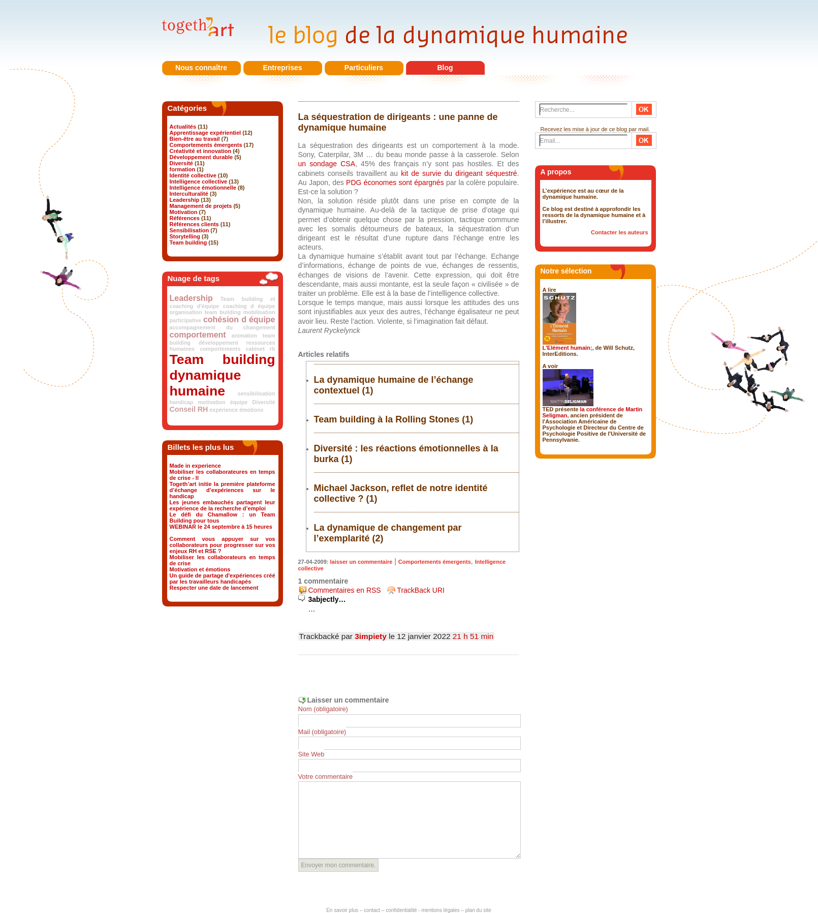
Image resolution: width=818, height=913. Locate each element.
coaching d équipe (249, 306)
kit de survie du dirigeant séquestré (459, 173)
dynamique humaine (205, 383)
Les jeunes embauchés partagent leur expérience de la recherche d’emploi (222, 505)
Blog (445, 68)
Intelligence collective (199, 181)
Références (185, 218)
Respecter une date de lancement (214, 588)
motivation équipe (222, 402)
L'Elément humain (566, 348)
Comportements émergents (206, 145)
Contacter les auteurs (619, 232)
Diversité (181, 163)
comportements (220, 349)
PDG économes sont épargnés (395, 182)
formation (183, 169)
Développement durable (201, 157)
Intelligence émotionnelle (203, 188)
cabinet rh (260, 349)
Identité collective (193, 175)
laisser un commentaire (361, 562)
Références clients (194, 224)
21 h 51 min (473, 636)
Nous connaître (201, 68)
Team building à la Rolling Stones (387, 419)
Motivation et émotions (200, 569)
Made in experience (196, 466)
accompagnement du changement (222, 327)
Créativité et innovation (201, 151)
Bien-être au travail (195, 139)
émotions (251, 410)
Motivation (184, 212)
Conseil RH (189, 409)
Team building (188, 242)
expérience (223, 410)
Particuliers (363, 68)
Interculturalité (189, 194)
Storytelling (185, 236)
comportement (198, 334)
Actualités (183, 127)
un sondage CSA (327, 164)
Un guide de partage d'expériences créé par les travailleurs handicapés (222, 578)
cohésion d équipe (239, 319)
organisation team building (205, 312)
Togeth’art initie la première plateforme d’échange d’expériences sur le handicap (222, 490)
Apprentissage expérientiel (205, 133)
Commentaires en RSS (344, 590)
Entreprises (282, 68)
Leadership (185, 200)
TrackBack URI (421, 590)
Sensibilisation (189, 230)
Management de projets (201, 206)
